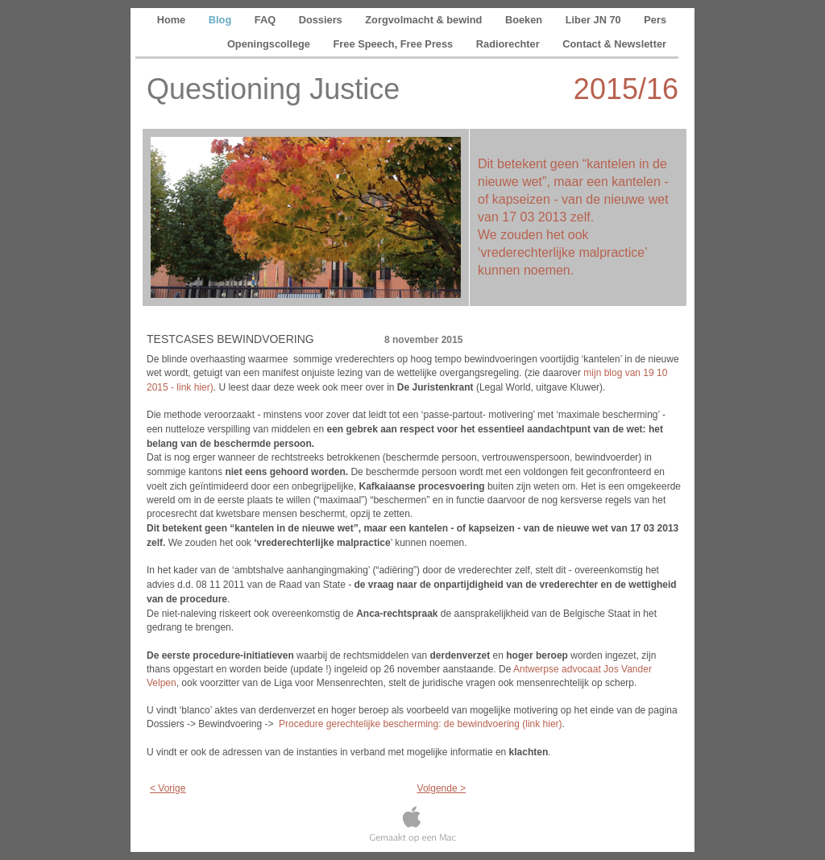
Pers (655, 20)
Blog (221, 20)
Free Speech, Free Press (395, 44)
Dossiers (322, 20)
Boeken (525, 20)
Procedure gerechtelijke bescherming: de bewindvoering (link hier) (420, 724)
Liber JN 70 (595, 20)
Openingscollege (270, 44)
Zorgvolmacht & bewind (425, 20)
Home (173, 20)
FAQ (267, 20)
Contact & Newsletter (614, 44)
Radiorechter (509, 44)
